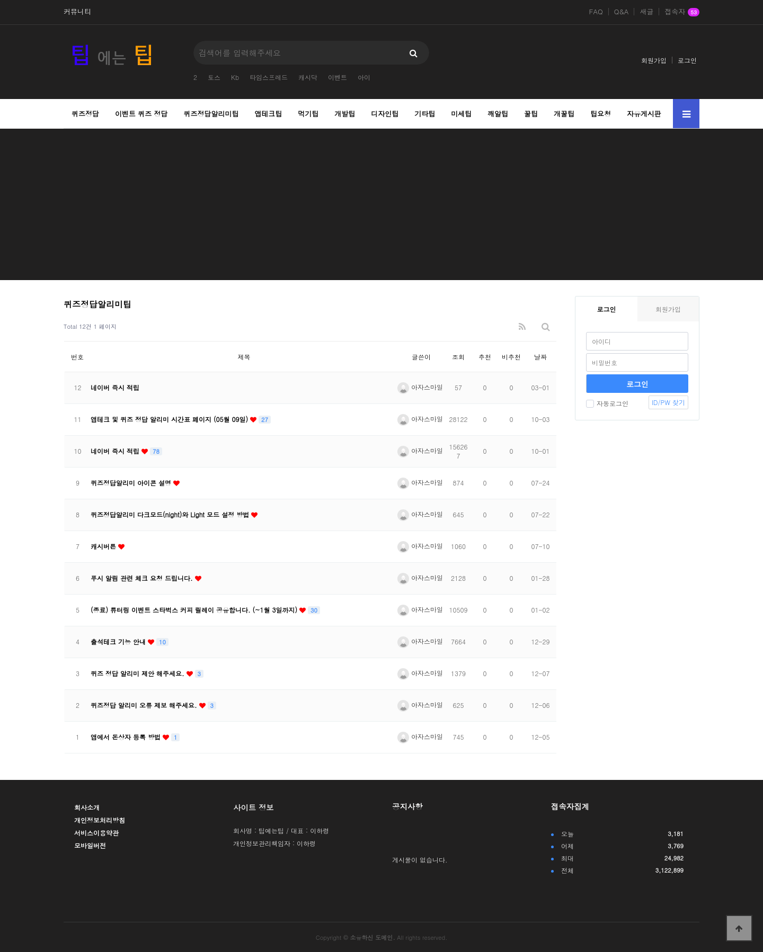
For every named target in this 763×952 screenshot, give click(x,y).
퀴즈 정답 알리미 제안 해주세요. (139, 673)
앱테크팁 (268, 114)
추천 (484, 356)
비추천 (511, 356)
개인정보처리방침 (99, 819)
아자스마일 (420, 386)
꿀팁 (531, 114)
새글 (646, 11)
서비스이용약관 (96, 832)
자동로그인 (607, 403)
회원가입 (654, 60)
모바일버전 (90, 845)
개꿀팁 (564, 114)
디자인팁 (384, 114)
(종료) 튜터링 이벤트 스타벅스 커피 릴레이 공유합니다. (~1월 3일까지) (195, 609)
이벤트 (337, 77)
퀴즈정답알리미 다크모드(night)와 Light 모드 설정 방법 (171, 514)
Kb (235, 77)
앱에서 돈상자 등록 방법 (127, 736)
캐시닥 (307, 77)
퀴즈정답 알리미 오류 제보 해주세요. (145, 704)
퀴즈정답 (85, 114)
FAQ (596, 11)
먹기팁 (308, 114)
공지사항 (407, 806)
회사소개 (87, 807)
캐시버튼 (104, 546)
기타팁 (424, 114)
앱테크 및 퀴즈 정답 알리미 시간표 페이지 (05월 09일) (170, 419)
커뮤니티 (77, 11)
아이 (364, 77)
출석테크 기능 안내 (119, 641)
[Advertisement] (381, 206)
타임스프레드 (269, 77)
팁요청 (600, 114)
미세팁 (461, 114)
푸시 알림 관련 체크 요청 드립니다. (143, 577)
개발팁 (344, 114)
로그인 (687, 60)
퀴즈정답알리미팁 (211, 114)
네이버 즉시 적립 (115, 387)
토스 (214, 77)
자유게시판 (644, 114)
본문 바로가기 (0, 0)
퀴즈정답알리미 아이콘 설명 (132, 482)
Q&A (621, 11)
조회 (458, 356)
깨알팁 (497, 114)
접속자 (681, 12)
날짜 (540, 356)
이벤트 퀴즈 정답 (141, 114)
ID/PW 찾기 (668, 402)
